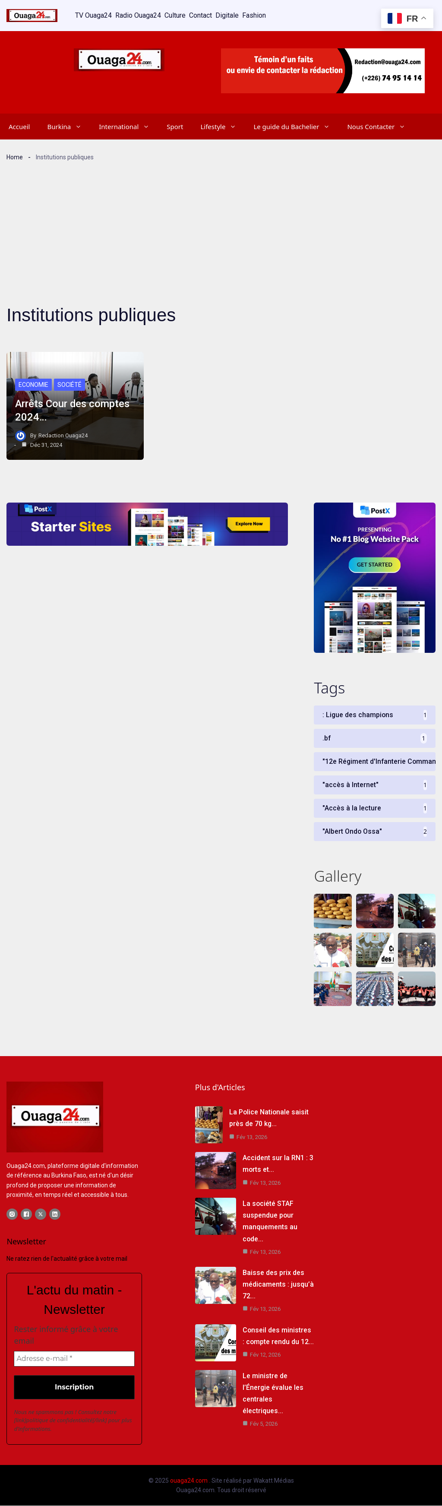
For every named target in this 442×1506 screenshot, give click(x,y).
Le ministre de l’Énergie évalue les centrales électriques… (278, 1387)
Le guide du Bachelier (295, 126)
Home (14, 156)
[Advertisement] (221, 225)
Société (69, 384)
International (128, 126)
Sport (175, 126)
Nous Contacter (380, 126)
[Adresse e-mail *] (74, 1359)
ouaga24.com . (190, 1480)
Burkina (68, 126)
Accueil (19, 126)
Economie (33, 384)
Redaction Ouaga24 (63, 435)
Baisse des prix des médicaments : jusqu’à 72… (278, 1284)
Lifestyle (222, 126)
